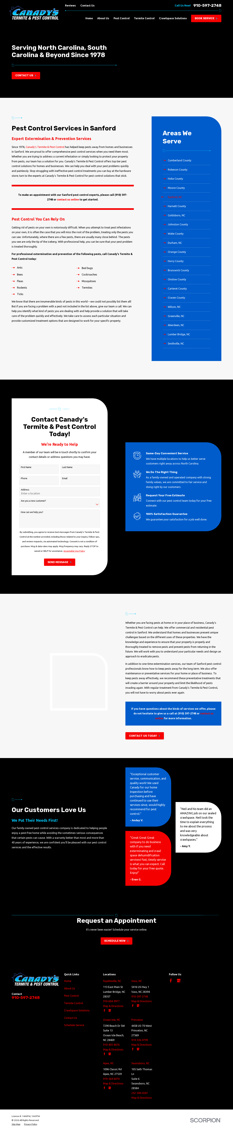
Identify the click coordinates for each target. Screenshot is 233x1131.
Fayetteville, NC (112, 981)
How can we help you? (27, 512)
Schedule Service (74, 1025)
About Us (69, 988)
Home (67, 981)
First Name (21, 467)
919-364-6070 (111, 1078)
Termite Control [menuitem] (144, 18)
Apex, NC (108, 1063)
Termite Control (73, 1003)
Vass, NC (136, 981)
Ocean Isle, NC (111, 1019)
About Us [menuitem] (103, 18)
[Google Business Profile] (179, 980)
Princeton (137, 1019)
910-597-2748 (207, 6)
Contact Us (87, 5)
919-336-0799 (139, 1040)
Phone (19, 478)
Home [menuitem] (89, 18)
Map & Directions (113, 1006)
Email (59, 478)
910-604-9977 (111, 1001)
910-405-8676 (111, 1044)
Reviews (70, 5)
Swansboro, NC (140, 1063)
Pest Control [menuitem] (122, 18)
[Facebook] (171, 980)
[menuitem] (187, 160)
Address (20, 489)
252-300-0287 (139, 1093)
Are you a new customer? (28, 501)
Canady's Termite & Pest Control (45, 146)
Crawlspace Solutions (77, 1010)
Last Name (62, 467)
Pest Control (71, 995)
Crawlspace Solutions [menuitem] (173, 18)
